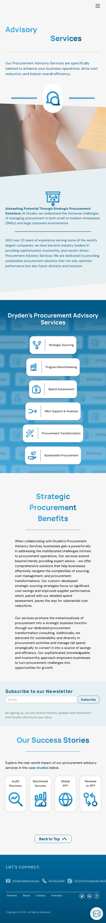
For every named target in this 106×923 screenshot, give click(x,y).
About (26, 895)
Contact (40, 895)
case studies (38, 768)
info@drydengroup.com (25, 880)
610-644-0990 (57, 880)
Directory (56, 895)
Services (12, 895)
